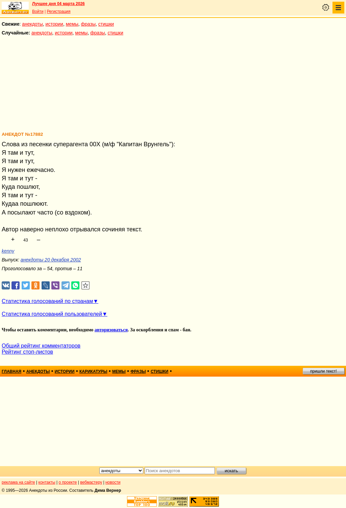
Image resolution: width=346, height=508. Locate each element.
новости (112, 482)
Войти (38, 11)
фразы (88, 24)
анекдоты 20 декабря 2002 (51, 259)
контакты (47, 482)
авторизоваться (111, 329)
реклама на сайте (18, 482)
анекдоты (32, 24)
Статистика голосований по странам (47, 301)
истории (54, 24)
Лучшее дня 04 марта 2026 (58, 3)
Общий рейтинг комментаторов (41, 346)
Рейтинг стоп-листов (27, 352)
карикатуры (93, 371)
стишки (106, 24)
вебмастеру (91, 482)
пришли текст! (323, 371)
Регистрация (58, 11)
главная (11, 371)
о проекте (68, 482)
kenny (8, 251)
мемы (72, 24)
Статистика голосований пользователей (52, 314)
